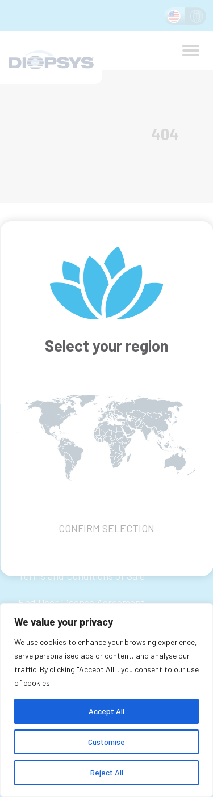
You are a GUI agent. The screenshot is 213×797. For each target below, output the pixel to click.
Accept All (106, 711)
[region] (106, 700)
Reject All (106, 772)
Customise (106, 742)
